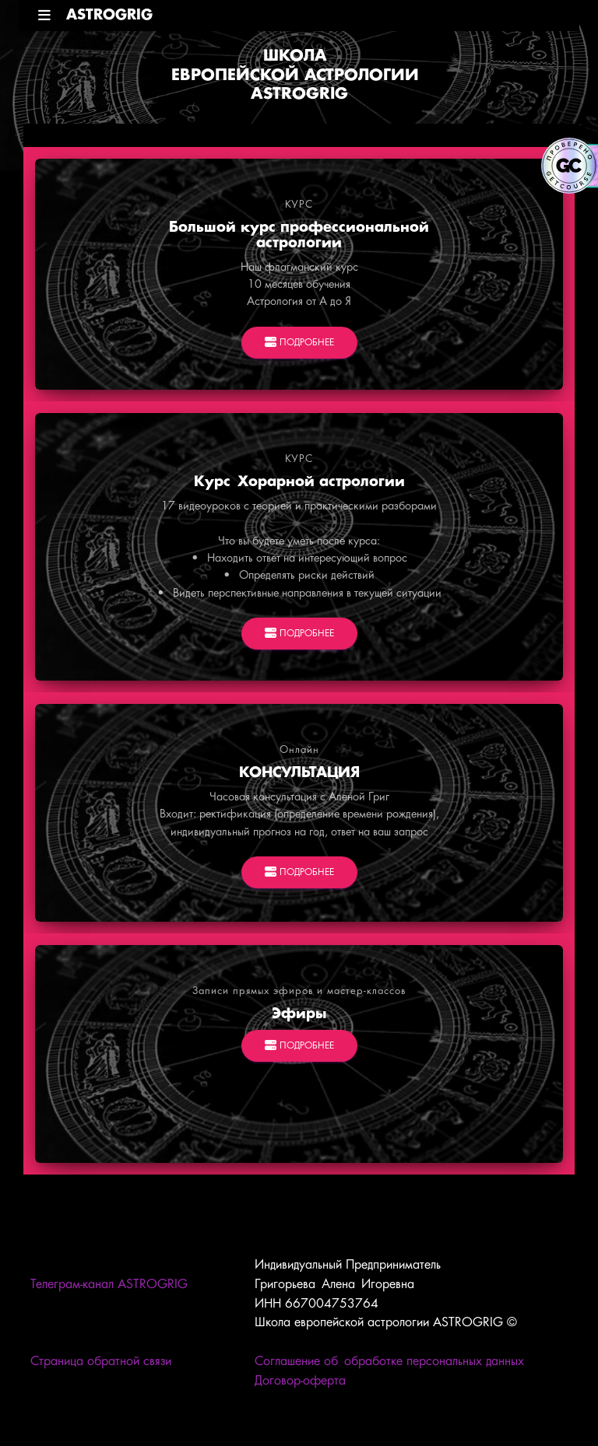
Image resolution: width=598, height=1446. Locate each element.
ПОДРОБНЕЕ (299, 343)
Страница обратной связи (100, 1361)
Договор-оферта (300, 1381)
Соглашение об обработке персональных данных (389, 1361)
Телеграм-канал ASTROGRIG (109, 1284)
